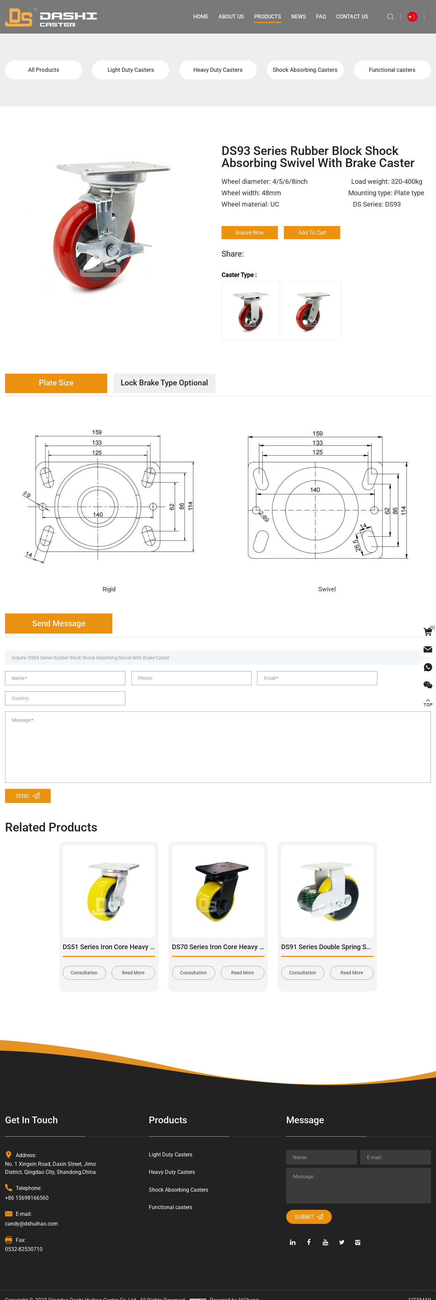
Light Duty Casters (130, 70)
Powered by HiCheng (234, 1290)
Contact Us (351, 16)
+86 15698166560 (27, 1187)
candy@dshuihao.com (31, 1213)
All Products (44, 70)
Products (266, 16)
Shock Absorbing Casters (305, 70)
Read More (133, 962)
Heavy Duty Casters (217, 70)
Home (199, 16)
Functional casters (392, 70)
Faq (320, 16)
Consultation (84, 962)
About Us (230, 16)
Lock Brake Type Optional (173, 384)
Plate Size (59, 384)
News (297, 16)
